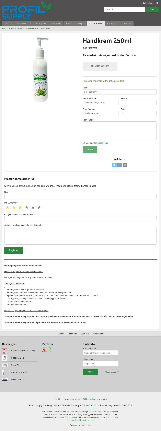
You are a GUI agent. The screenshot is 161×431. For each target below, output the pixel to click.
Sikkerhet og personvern (95, 399)
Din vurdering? (11, 203)
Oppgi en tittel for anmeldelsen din (80, 217)
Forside (7, 23)
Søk (152, 9)
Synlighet (80, 23)
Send (90, 149)
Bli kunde (73, 334)
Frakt (57, 399)
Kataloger (111, 23)
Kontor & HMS (95, 23)
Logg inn (85, 334)
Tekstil (69, 23)
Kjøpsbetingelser (71, 399)
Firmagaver (41, 23)
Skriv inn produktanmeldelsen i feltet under (80, 234)
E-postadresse (101, 101)
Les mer (114, 417)
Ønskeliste (100, 66)
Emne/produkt (101, 112)
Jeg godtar (95, 143)
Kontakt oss (125, 23)
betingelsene (102, 143)
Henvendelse (120, 129)
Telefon (139, 101)
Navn (120, 91)
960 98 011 (92, 405)
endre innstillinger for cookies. (82, 420)
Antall (139, 112)
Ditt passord (88, 359)
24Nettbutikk (86, 425)
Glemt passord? (112, 372)
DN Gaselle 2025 (24, 23)
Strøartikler (56, 23)
